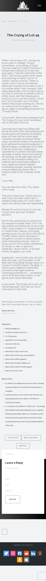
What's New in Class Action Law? (16, 351)
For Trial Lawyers (11, 336)
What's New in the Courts (14, 371)
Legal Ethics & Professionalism (16, 340)
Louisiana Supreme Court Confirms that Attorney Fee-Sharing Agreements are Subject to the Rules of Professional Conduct (24, 398)
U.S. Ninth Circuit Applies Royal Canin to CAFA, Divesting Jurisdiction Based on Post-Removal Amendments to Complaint (24, 387)
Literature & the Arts (12, 344)
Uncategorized (10, 348)
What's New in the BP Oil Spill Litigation (18, 367)
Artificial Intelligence (12, 329)
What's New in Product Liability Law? (17, 363)
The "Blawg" (11, 21)
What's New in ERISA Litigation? (16, 359)
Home (4, 21)
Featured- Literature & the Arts (16, 332)
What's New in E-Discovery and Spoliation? (20, 355)
